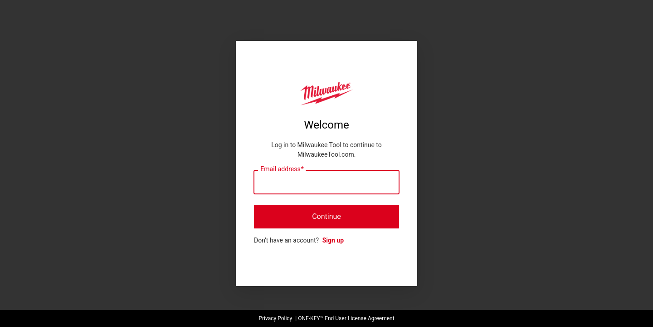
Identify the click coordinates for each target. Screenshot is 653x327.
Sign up (333, 240)
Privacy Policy (275, 318)
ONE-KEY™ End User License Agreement (346, 318)
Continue (326, 216)
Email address (281, 169)
